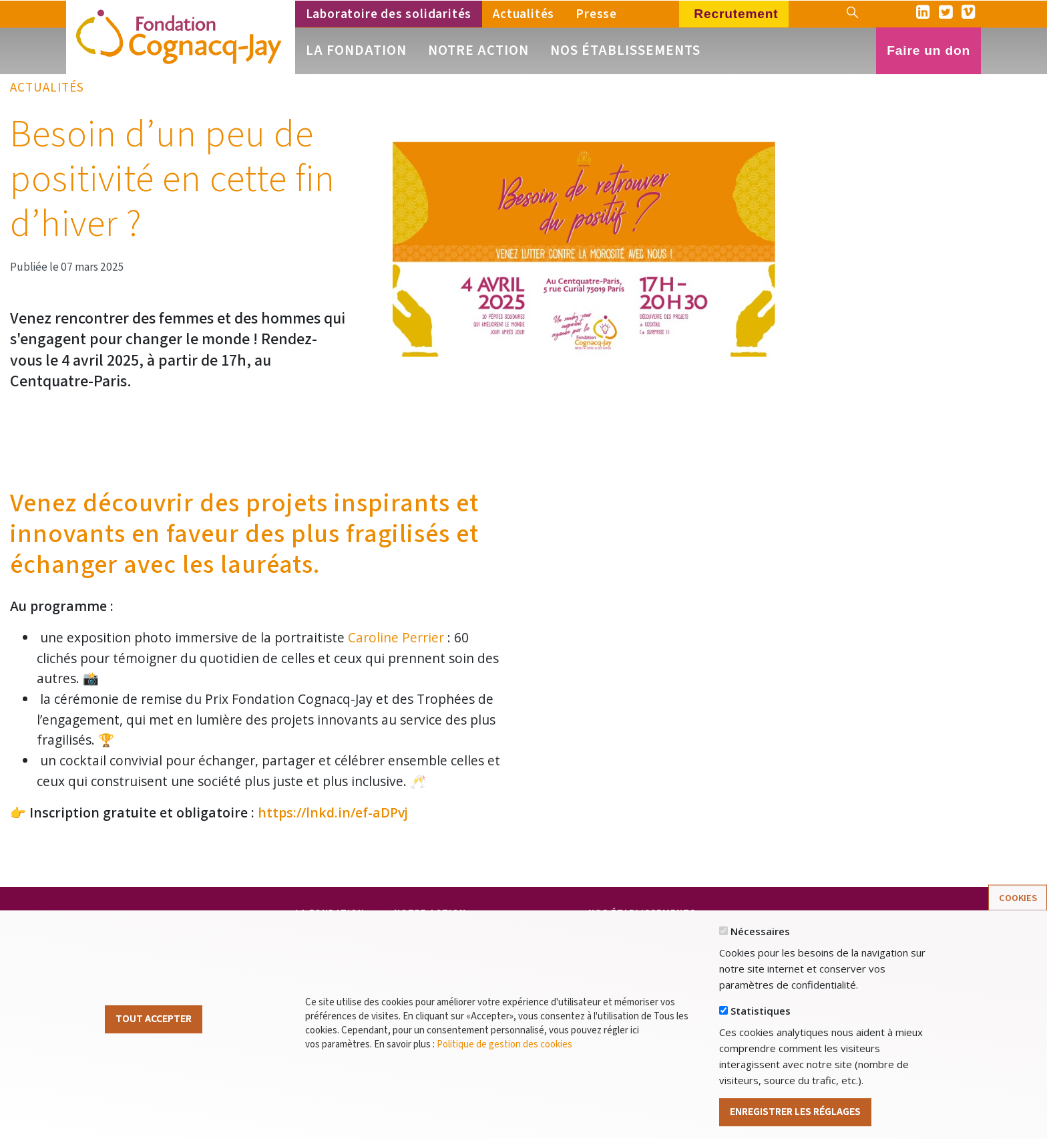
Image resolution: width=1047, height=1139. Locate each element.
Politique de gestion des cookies (504, 1051)
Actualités (523, 14)
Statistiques (760, 1018)
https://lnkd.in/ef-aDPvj (333, 812)
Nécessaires (760, 938)
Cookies (1018, 905)
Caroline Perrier (396, 637)
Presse (596, 14)
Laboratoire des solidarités (389, 14)
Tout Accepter (154, 1026)
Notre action (478, 50)
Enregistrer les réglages (795, 1119)
